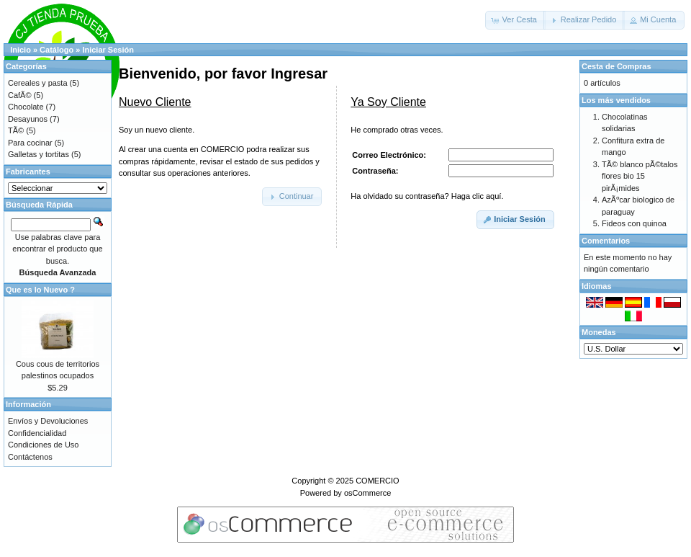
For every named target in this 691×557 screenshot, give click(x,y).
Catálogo (56, 49)
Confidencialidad (37, 433)
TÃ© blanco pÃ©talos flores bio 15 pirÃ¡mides (639, 176)
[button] (515, 20)
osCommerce (367, 493)
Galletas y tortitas (38, 154)
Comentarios (606, 240)
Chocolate (26, 106)
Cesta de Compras (616, 66)
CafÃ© (20, 95)
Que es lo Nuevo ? (40, 289)
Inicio (20, 49)
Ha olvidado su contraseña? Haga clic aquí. (427, 196)
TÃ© (16, 130)
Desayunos (28, 119)
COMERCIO (377, 480)
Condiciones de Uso (43, 444)
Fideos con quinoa (634, 223)
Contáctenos (30, 457)
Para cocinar (30, 142)
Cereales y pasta (38, 83)
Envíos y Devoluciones (48, 420)
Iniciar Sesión (108, 49)
